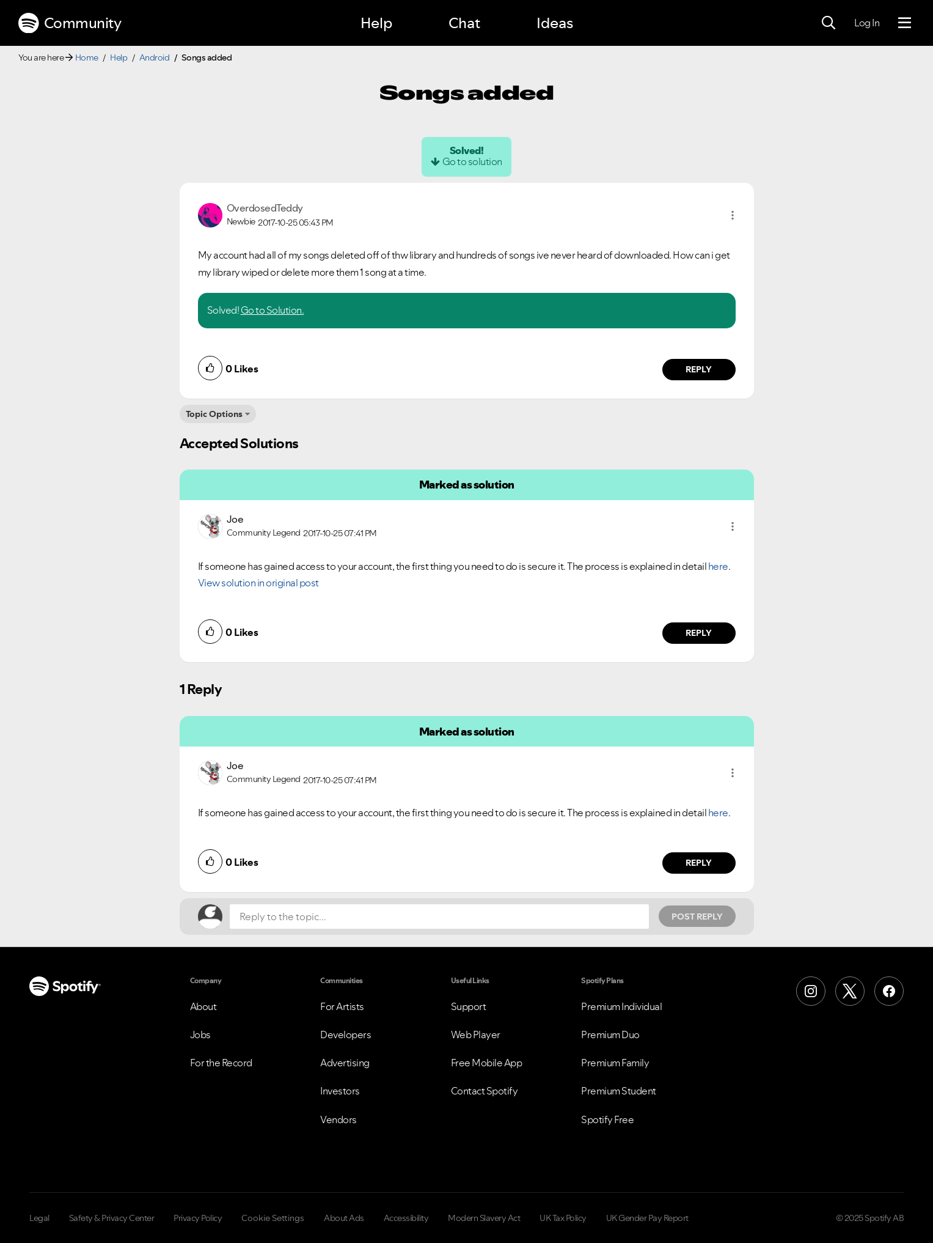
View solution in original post (258, 582)
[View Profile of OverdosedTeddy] (265, 208)
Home (86, 57)
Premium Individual (621, 1006)
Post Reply (697, 916)
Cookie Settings (272, 1217)
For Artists (342, 1006)
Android (154, 57)
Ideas (554, 23)
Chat (464, 23)
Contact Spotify (484, 1090)
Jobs (200, 1034)
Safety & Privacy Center (112, 1217)
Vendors (338, 1119)
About (203, 1006)
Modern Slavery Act (484, 1217)
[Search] (828, 23)
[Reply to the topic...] (439, 916)
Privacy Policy (198, 1217)
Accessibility (406, 1217)
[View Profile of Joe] (235, 519)
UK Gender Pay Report (647, 1217)
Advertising (345, 1062)
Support (468, 1006)
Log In (866, 22)
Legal (39, 1217)
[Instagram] (810, 991)
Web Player (475, 1034)
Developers (345, 1034)
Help (376, 23)
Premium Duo (610, 1034)
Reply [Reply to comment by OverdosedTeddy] (699, 369)
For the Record (221, 1062)
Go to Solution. (272, 310)
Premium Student (618, 1090)
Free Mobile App (486, 1062)
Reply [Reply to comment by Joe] (699, 633)
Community (69, 23)
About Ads (344, 1217)
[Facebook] (889, 991)
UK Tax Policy (563, 1217)
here (718, 566)
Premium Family (615, 1062)
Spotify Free (607, 1119)
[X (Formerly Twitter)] (850, 991)
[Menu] (905, 23)
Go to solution (472, 161)
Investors (340, 1090)
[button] (732, 215)
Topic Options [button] (214, 414)
